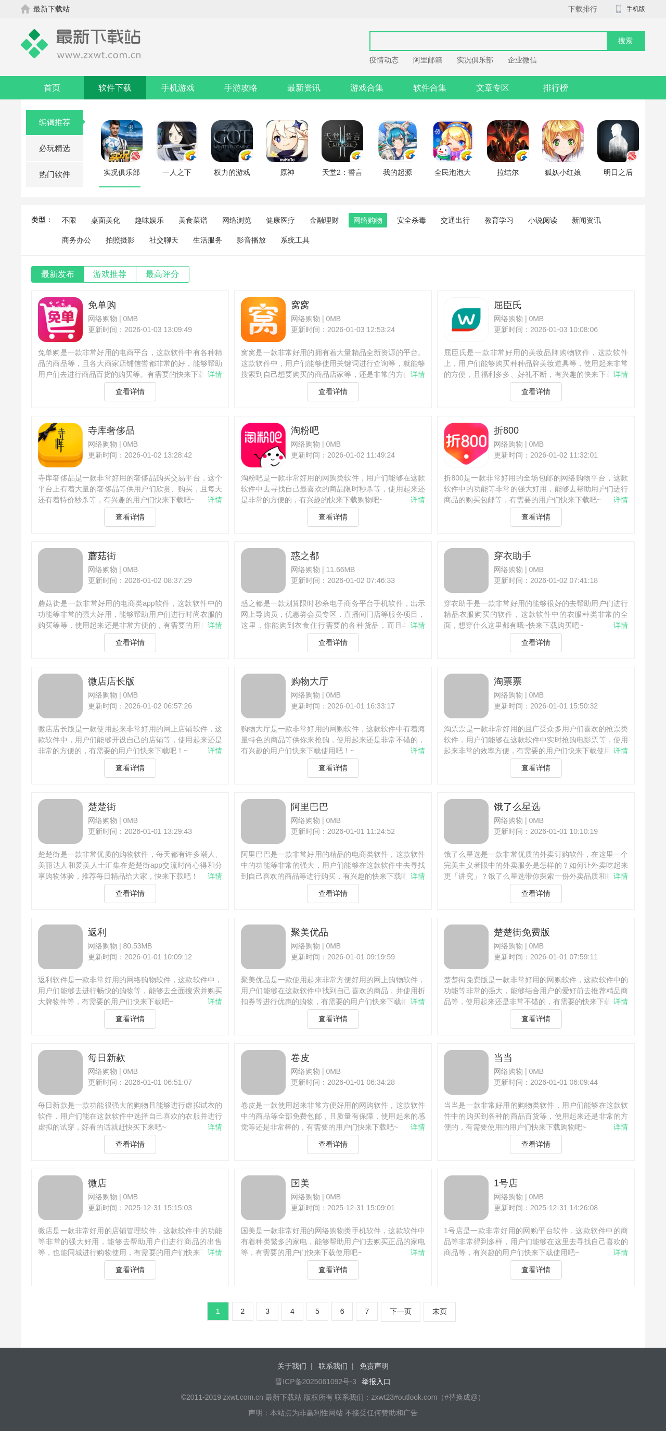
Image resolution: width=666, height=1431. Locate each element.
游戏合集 (366, 87)
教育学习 (499, 220)
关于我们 (291, 1366)
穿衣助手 (512, 556)
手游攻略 (241, 87)
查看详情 (130, 391)
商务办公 (76, 240)
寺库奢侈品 (111, 430)
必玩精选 (54, 148)
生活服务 (207, 240)
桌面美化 (105, 220)
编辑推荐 (61, 122)
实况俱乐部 (475, 60)
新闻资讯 (586, 220)
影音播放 (251, 240)
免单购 (102, 305)
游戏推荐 (109, 274)
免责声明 (374, 1366)
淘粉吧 (305, 430)
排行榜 (555, 87)
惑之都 (305, 556)
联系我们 (333, 1366)
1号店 (506, 1183)
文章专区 (492, 87)
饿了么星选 (517, 807)
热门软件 (54, 174)
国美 (300, 1183)
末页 (439, 1311)
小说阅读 (542, 220)
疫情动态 (384, 60)
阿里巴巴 (309, 807)
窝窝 (300, 305)
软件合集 (429, 87)
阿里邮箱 (427, 60)
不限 (69, 220)
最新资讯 (304, 87)
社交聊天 (163, 240)
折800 (506, 430)
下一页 (401, 1311)
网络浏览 (236, 220)
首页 (52, 87)
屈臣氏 (508, 305)
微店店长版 (111, 681)
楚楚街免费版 (522, 932)
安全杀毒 (411, 220)
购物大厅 (309, 681)
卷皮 (300, 1058)
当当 (503, 1058)
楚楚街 (102, 807)
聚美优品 (309, 932)
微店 (97, 1183)
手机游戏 (178, 87)
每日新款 (106, 1058)
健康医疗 (280, 220)
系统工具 (295, 240)
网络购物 (367, 220)
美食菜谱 (193, 220)
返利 (97, 932)
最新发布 (57, 274)
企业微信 (522, 60)
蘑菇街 (102, 556)
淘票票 (508, 681)
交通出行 (455, 220)
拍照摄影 (120, 240)
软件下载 (115, 87)
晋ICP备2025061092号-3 (315, 1381)
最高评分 (162, 274)
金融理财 (324, 220)
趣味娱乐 (149, 220)
